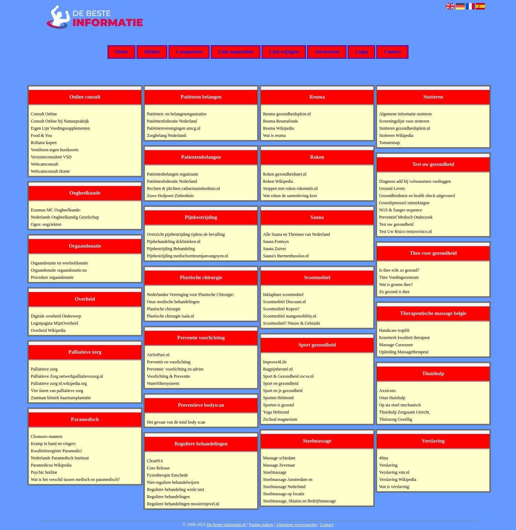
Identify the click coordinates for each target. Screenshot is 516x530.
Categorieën (189, 52)
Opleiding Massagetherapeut (404, 351)
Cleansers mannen (46, 436)
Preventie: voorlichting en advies (175, 369)
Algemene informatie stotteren (405, 113)
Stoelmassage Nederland (284, 486)
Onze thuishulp (392, 397)
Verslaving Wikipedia (397, 479)
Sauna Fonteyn (276, 241)
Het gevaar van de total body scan (176, 422)
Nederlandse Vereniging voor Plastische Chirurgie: (190, 294)
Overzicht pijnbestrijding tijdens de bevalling (186, 234)
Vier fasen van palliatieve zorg (57, 390)
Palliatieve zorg (44, 369)
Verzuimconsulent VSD (51, 156)
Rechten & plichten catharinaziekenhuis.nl (183, 188)
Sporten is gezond (278, 404)
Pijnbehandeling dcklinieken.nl (173, 241)
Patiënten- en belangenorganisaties (176, 113)
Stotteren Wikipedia (396, 135)
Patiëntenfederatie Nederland (172, 121)
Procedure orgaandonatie (52, 277)
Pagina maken (261, 524)
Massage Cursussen (396, 344)
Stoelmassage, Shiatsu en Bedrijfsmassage (299, 500)
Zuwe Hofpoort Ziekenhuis (170, 195)
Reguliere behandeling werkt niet (175, 489)
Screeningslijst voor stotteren (404, 121)
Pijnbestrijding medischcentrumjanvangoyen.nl (187, 255)
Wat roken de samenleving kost (290, 195)
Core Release (158, 468)
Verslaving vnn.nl (394, 472)
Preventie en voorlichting (168, 361)
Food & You (41, 135)
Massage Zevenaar (279, 465)
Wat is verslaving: (394, 486)
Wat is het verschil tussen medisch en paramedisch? (75, 479)
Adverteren (327, 52)
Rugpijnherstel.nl (278, 369)
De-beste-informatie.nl (226, 524)
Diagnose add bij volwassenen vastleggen (415, 181)
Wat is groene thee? (396, 284)
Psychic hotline (44, 472)
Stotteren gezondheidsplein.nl (404, 128)
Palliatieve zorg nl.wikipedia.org (59, 383)
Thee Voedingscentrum (399, 277)
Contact (392, 52)
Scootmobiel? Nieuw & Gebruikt (291, 323)
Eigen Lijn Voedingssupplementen (60, 128)
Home (121, 52)
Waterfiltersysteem (163, 383)
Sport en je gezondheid (282, 390)
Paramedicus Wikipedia (51, 465)
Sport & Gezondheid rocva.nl (288, 376)
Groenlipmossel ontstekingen (404, 202)
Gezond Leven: (392, 188)
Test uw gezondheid (396, 224)
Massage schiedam (279, 457)
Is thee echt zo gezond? (399, 270)
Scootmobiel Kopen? (281, 308)
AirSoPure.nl (158, 354)
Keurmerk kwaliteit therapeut (404, 337)
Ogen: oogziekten (46, 224)
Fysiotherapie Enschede (167, 475)
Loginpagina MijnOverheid (54, 323)
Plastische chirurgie (164, 308)
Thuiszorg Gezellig (395, 419)
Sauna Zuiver (274, 248)
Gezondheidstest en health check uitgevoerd (417, 195)
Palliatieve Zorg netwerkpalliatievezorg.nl (67, 376)
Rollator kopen (44, 142)
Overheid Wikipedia (48, 330)
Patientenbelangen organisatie (172, 174)
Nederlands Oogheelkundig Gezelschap (65, 217)
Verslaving (388, 465)
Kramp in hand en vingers (53, 443)
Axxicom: (387, 390)
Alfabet (152, 52)
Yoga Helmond (276, 412)
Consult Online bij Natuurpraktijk (60, 121)
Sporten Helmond (278, 397)
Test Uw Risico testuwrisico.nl (405, 231)
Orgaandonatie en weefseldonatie (59, 263)
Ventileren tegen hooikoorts (54, 149)
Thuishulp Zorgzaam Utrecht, (404, 412)
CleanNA (155, 460)
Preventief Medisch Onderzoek (406, 217)
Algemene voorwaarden (296, 524)
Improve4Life (275, 361)
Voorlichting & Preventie (168, 376)
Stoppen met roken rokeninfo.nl (290, 188)
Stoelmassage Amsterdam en (287, 479)
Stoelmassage (274, 472)
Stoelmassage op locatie (283, 493)
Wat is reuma (274, 135)
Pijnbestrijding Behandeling (171, 248)
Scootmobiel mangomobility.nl (289, 316)
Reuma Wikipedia (278, 128)
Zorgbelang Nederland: (167, 135)
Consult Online (44, 113)
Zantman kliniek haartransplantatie (61, 397)
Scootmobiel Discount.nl (284, 301)
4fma (383, 457)
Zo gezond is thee (394, 291)
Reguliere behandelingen (168, 496)
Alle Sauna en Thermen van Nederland (296, 234)
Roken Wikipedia (278, 181)
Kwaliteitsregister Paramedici (56, 450)
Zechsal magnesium (280, 419)
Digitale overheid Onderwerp (56, 316)
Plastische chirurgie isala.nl (170, 316)
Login (361, 52)
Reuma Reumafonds (280, 121)
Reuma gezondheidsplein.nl (287, 113)
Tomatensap (389, 142)
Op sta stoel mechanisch (400, 404)
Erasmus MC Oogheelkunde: (56, 210)
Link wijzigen (283, 52)
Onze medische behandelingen (173, 301)
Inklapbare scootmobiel (283, 294)
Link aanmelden (235, 52)
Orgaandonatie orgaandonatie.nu (59, 270)
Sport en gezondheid (280, 383)
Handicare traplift (394, 330)
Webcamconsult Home (50, 171)
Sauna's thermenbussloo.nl (286, 255)
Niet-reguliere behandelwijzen (173, 482)
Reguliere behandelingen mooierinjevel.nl (183, 503)
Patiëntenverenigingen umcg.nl (173, 128)
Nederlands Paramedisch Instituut (60, 457)
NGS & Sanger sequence (400, 210)
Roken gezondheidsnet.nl (284, 174)
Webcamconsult (44, 164)
